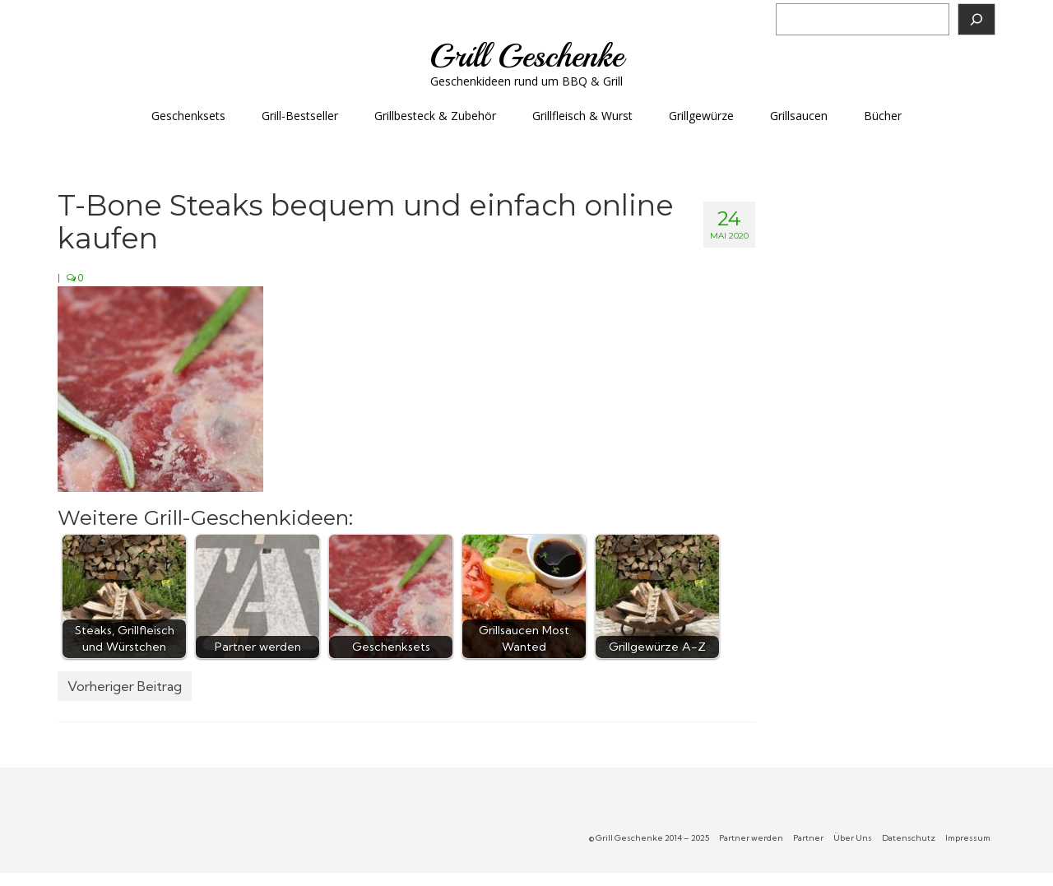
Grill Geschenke (526, 56)
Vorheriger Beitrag (124, 686)
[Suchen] (976, 19)
